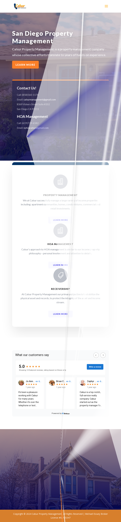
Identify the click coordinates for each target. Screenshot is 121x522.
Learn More (44, 56)
